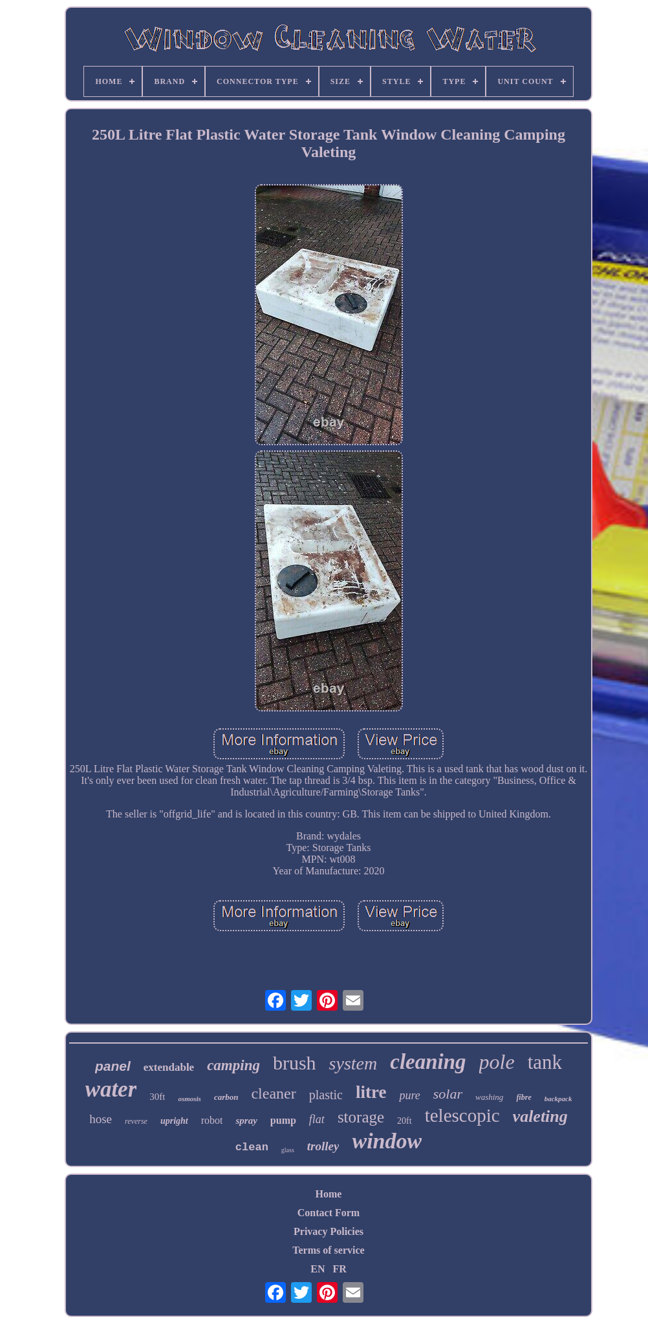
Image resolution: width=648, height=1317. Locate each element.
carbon (226, 1097)
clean (251, 1147)
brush (294, 1062)
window (387, 1141)
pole (497, 1061)
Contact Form (328, 1212)
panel (113, 1066)
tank (545, 1062)
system (353, 1063)
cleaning (428, 1061)
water (111, 1089)
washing (489, 1097)
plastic (326, 1095)
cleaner (273, 1093)
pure (409, 1095)
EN (317, 1268)
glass (287, 1150)
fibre (523, 1097)
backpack (558, 1098)
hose (100, 1119)
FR (339, 1268)
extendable (169, 1067)
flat (317, 1119)
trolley (323, 1146)
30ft (157, 1096)
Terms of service (328, 1250)
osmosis (189, 1098)
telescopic (462, 1115)
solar (447, 1094)
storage (361, 1117)
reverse (136, 1121)
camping (233, 1065)
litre (371, 1092)
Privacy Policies (328, 1231)
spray (246, 1120)
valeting (540, 1116)
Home (329, 1193)
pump (283, 1120)
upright (174, 1121)
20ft (404, 1121)
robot (212, 1120)
